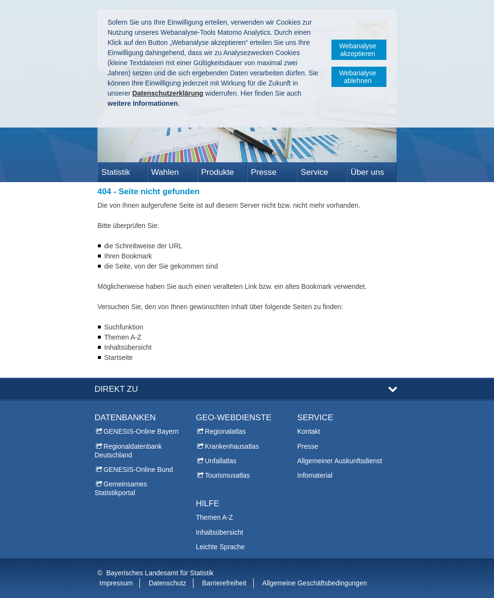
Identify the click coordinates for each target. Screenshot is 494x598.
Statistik (115, 172)
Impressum (116, 583)
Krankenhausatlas (232, 446)
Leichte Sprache (220, 547)
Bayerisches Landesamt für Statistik (160, 573)
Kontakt (308, 431)
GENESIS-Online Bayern (141, 431)
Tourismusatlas (227, 475)
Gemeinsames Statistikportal (121, 488)
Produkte (217, 172)
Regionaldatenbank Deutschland (128, 450)
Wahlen (164, 172)
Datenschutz (167, 583)
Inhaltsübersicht (219, 532)
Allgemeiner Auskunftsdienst (339, 461)
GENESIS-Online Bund (138, 469)
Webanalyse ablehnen (357, 77)
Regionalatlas (225, 431)
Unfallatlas (220, 461)
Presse (263, 172)
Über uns (367, 172)
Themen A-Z (214, 517)
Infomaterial (314, 475)
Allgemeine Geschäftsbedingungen (314, 583)
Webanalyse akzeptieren (357, 49)
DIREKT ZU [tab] (116, 389)
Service (314, 172)
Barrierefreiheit (224, 583)
